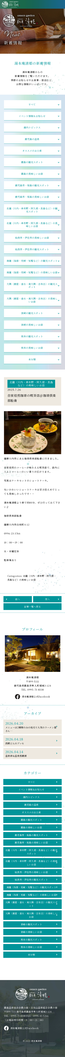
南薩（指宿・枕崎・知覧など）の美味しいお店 (32, 274)
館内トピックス (32, 127)
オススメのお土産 (32, 151)
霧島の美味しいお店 (32, 174)
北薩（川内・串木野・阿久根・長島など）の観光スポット (32, 211)
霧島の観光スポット (32, 162)
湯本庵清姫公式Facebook (32, 699)
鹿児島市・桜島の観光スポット (32, 186)
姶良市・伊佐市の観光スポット (32, 250)
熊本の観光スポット (32, 338)
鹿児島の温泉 (32, 139)
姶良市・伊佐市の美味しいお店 (32, 239)
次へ (47, 601)
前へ (17, 601)
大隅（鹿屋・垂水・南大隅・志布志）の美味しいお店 (32, 302)
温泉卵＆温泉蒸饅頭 (31, 756)
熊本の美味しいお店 (32, 350)
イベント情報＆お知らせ (32, 116)
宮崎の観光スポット (32, 315)
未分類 (32, 361)
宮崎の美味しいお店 (32, 326)
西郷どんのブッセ (31, 743)
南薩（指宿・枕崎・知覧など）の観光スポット (32, 262)
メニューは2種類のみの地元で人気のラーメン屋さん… (31, 729)
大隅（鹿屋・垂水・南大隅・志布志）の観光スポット (32, 287)
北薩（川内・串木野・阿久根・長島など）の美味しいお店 (32, 225)
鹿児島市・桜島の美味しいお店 (32, 197)
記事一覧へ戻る (32, 608)
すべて (32, 104)
